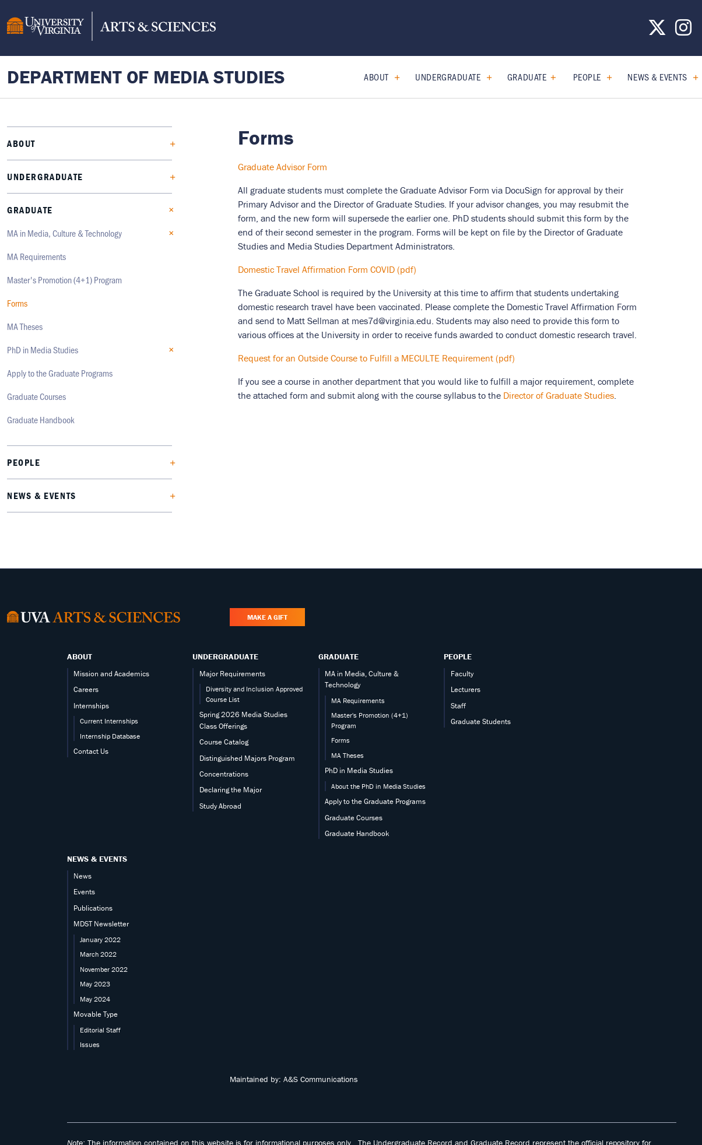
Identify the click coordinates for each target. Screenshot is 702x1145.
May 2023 (95, 983)
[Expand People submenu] (605, 77)
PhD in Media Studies (42, 349)
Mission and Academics (111, 674)
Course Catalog (223, 742)
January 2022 (100, 939)
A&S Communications (320, 1079)
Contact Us (90, 751)
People (587, 77)
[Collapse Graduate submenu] (550, 77)
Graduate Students (481, 721)
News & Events (657, 77)
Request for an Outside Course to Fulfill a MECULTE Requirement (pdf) (376, 358)
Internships (91, 706)
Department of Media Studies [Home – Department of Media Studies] (146, 76)
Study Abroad (220, 806)
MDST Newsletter (101, 924)
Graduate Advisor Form (282, 167)
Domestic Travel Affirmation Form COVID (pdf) (327, 269)
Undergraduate (447, 77)
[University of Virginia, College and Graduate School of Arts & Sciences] (111, 28)
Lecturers (465, 689)
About (376, 77)
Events (84, 892)
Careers (86, 689)
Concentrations (223, 774)
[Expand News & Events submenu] (691, 77)
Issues (90, 1044)
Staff (458, 706)
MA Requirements (36, 256)
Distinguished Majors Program (247, 758)
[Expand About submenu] (392, 77)
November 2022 (104, 969)
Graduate (526, 77)
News (82, 876)
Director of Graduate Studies (558, 395)
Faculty (462, 674)
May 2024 (95, 999)
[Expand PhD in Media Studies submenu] (168, 350)
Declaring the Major (230, 790)
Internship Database (110, 736)
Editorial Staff (100, 1029)
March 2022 (98, 954)
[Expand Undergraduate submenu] (485, 77)
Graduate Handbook (41, 419)
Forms (17, 303)
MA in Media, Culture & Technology (64, 233)
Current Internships (109, 720)
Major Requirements (232, 674)
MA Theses (25, 326)
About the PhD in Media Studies (378, 786)
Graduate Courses (36, 396)
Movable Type (95, 1014)
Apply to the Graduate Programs (60, 373)
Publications (93, 908)
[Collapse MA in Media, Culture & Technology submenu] (168, 233)
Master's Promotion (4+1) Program (64, 279)
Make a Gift (267, 617)
